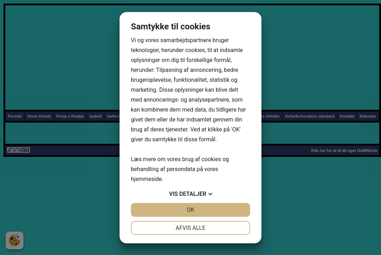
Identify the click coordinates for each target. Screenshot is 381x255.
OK (190, 209)
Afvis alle (190, 228)
